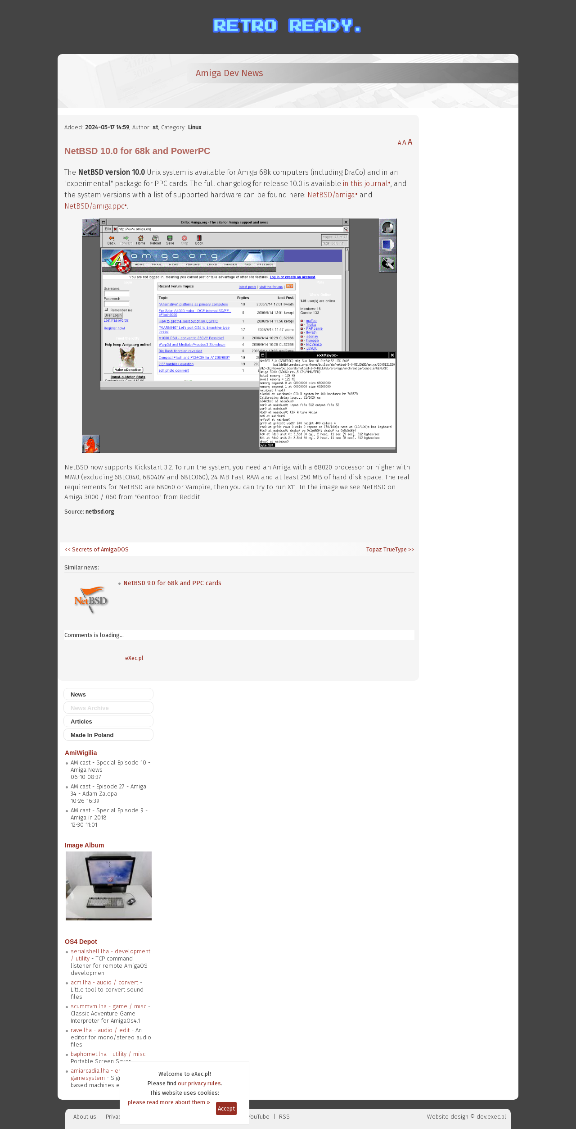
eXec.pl (134, 658)
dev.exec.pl (491, 1116)
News (78, 694)
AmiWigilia (81, 752)
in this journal (365, 183)
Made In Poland (92, 735)
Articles (81, 721)
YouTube (259, 1116)
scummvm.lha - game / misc (108, 1006)
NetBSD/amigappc (94, 206)
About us (84, 1116)
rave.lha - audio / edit (100, 1030)
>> (410, 549)
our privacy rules (199, 1083)
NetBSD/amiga (331, 195)
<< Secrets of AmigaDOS (96, 549)
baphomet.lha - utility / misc (108, 1054)
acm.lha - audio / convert (104, 982)
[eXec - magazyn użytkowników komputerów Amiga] (112, 81)
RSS (284, 1116)
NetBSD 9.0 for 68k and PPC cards (172, 583)
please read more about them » (169, 1102)
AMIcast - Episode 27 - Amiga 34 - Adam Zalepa (108, 790)
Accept (226, 1108)
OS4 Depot (81, 941)
